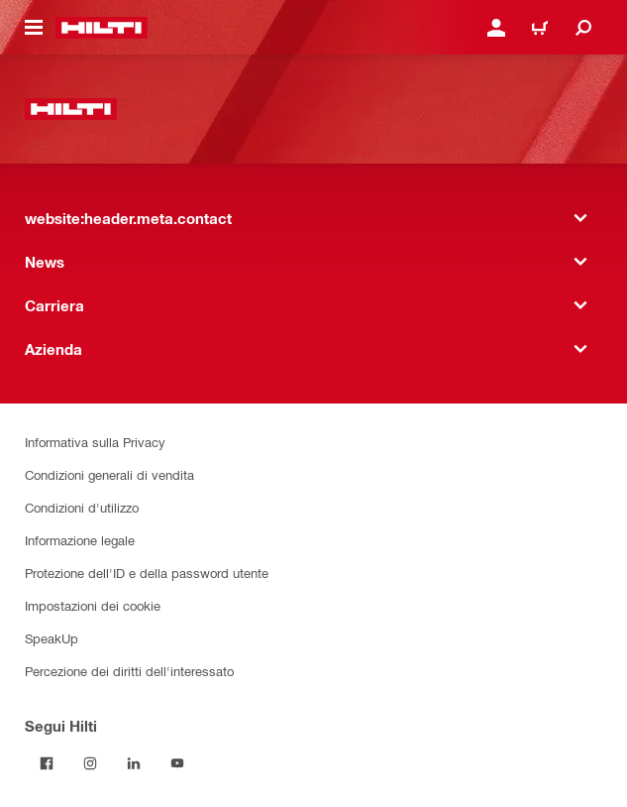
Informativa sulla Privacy (95, 441)
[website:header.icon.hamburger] (33, 28)
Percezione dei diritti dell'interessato (129, 670)
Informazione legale (80, 539)
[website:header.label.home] (101, 28)
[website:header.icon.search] (583, 28)
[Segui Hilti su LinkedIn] (134, 763)
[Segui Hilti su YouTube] (177, 763)
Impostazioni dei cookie (92, 605)
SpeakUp (51, 638)
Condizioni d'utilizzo (82, 507)
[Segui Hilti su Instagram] (90, 763)
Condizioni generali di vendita (109, 474)
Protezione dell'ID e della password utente (146, 572)
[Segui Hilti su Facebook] (46, 763)
